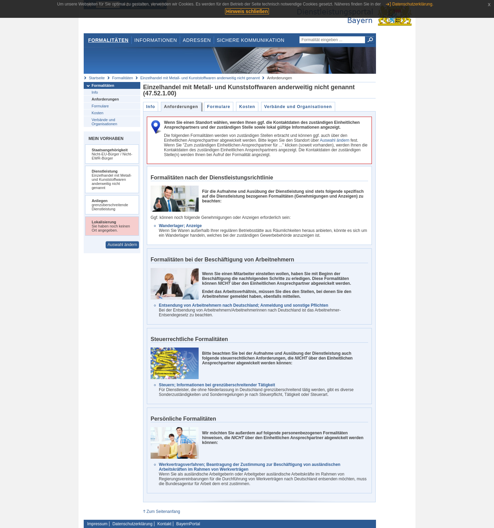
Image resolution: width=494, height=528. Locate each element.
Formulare (100, 106)
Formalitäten (108, 40)
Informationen (155, 40)
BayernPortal (188, 523)
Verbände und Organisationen (104, 122)
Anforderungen (105, 99)
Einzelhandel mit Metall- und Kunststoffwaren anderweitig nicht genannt (200, 78)
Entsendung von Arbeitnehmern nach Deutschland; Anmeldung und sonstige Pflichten (243, 305)
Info (95, 92)
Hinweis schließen (247, 11)
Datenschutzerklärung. (412, 4)
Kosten (97, 113)
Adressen (197, 40)
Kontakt (164, 523)
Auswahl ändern (122, 244)
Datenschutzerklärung (133, 523)
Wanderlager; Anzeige (180, 225)
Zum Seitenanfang (163, 511)
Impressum (97, 523)
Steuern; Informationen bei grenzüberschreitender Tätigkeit (217, 385)
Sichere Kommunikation (251, 40)
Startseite (97, 78)
